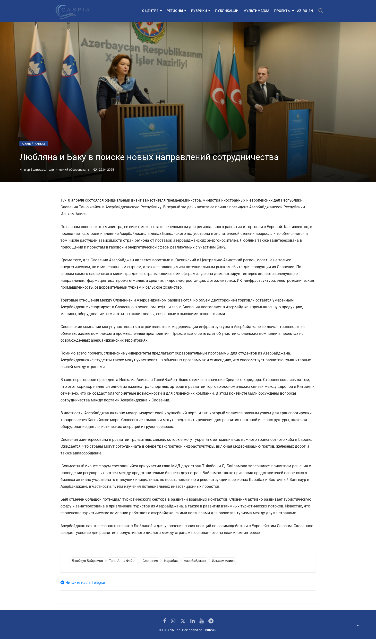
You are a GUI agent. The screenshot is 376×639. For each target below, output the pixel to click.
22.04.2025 (104, 169)
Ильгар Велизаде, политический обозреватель (54, 169)
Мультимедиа (256, 11)
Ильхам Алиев (223, 561)
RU (305, 11)
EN (310, 11)
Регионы (176, 11)
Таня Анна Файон (123, 561)
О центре (152, 11)
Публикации (227, 11)
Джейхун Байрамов (87, 561)
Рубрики (200, 11)
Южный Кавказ (34, 143)
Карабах (171, 561)
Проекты (284, 11)
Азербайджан (195, 561)
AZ (299, 11)
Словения (150, 561)
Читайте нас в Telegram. (84, 582)
